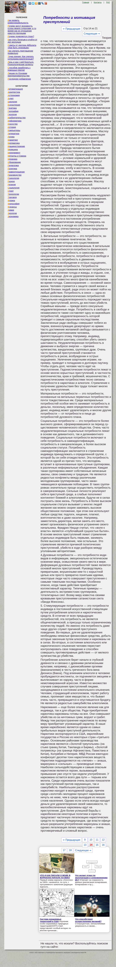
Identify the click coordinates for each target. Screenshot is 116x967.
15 (97, 845)
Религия (12, 184)
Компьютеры (14, 130)
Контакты (98, 2)
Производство (14, 175)
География (13, 111)
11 (97, 839)
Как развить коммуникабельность (18, 21)
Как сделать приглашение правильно (20, 52)
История (12, 127)
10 (91, 839)
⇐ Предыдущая (71, 28)
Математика (14, 143)
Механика (12, 159)
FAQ (108, 2)
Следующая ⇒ (92, 33)
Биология (12, 101)
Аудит (11, 98)
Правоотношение (16, 172)
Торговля (12, 197)
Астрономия (14, 95)
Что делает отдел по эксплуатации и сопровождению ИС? (91, 877)
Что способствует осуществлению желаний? (88, 920)
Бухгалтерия (14, 105)
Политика (12, 168)
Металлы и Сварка (17, 156)
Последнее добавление (19, 79)
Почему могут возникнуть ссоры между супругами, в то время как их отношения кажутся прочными (22, 29)
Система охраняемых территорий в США (50, 920)
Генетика (12, 108)
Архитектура (14, 92)
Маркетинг (13, 140)
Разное (11, 181)
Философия (13, 203)
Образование (14, 162)
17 (64, 850)
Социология (13, 188)
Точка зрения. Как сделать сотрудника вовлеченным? (21, 57)
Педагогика (13, 165)
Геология (12, 114)
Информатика (14, 121)
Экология (12, 213)
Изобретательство (17, 117)
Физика (11, 200)
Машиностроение (16, 146)
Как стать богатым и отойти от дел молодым (22, 40)
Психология (13, 178)
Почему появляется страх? (21, 36)
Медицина (13, 149)
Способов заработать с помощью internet (19, 68)
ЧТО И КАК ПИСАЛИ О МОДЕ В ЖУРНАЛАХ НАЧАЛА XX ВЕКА (55, 876)
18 (70, 850)
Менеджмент (14, 152)
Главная (85, 2)
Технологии (13, 194)
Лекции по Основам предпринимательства (18, 74)
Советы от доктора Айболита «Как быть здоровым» (22, 46)
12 (103, 839)
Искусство (13, 124)
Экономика (13, 216)
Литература (13, 133)
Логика (11, 137)
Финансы (12, 207)
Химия (11, 210)
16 (103, 845)
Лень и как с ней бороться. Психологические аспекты (21, 63)
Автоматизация (15, 89)
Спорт (11, 191)
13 (85, 845)
